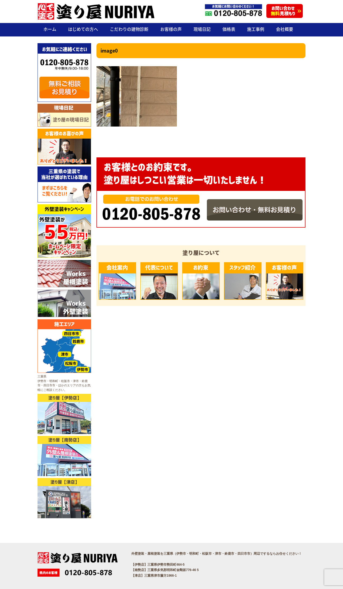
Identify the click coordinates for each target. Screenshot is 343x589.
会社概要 (284, 29)
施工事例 (255, 29)
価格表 (228, 29)
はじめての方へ (83, 29)
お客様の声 (171, 29)
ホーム (49, 29)
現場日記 (202, 29)
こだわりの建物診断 (129, 29)
